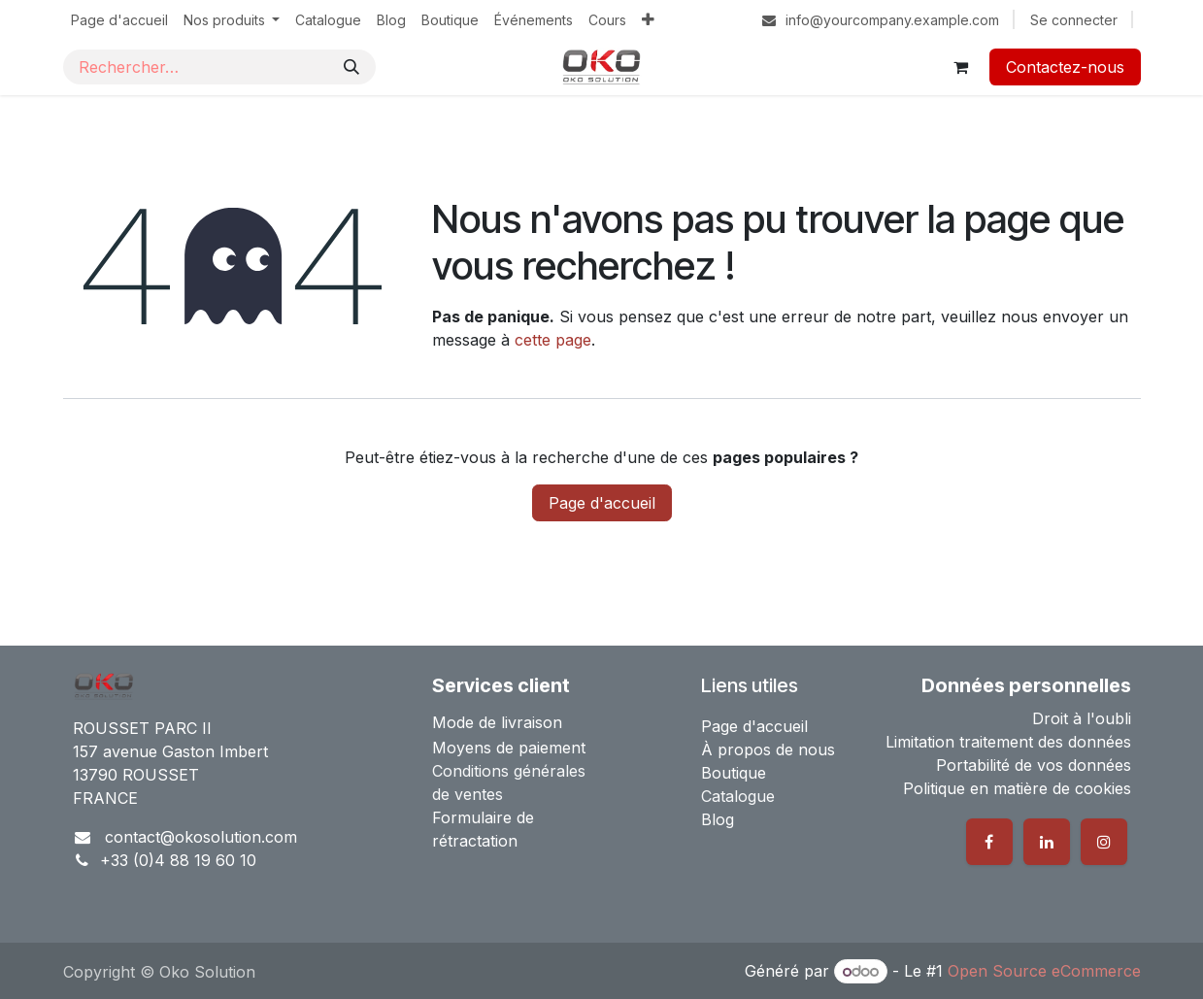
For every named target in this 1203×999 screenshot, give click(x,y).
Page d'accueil (602, 503)
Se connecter (1074, 20)
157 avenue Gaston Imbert (170, 751)
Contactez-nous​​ (1065, 67)
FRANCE (105, 798)
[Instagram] (1104, 841)
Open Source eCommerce (1044, 971)
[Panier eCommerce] (961, 67)
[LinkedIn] (1046, 841)
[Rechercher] (351, 67)
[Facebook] (989, 841)
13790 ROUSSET (136, 774)
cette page (553, 340)
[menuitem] (119, 20)
